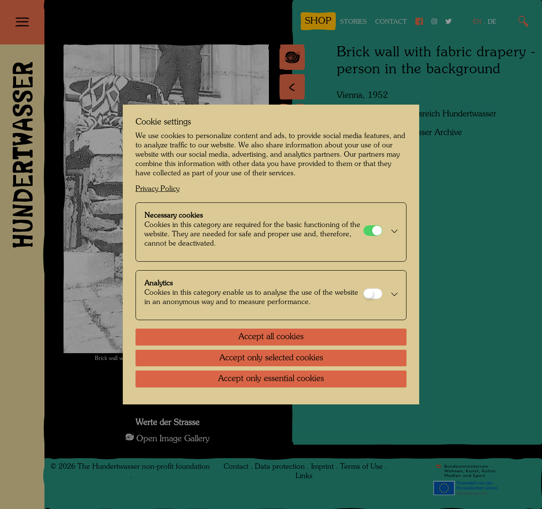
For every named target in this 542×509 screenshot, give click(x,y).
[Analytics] (372, 293)
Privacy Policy (158, 189)
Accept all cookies (271, 337)
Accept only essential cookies (271, 379)
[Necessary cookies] (372, 230)
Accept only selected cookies (271, 358)
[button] (392, 232)
